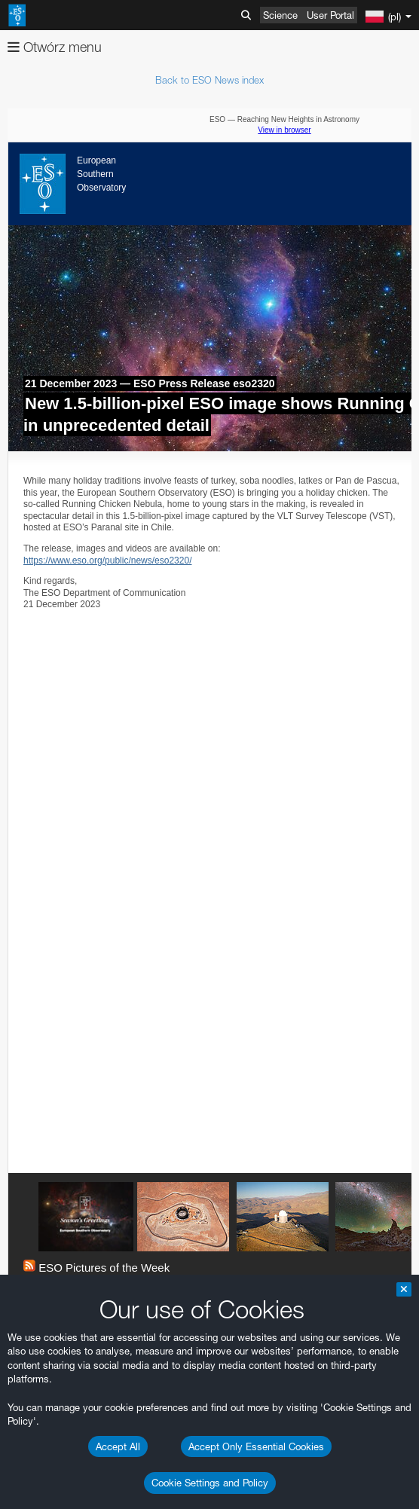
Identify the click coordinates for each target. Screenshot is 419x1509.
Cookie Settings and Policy (209, 1483)
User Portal (330, 15)
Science (280, 15)
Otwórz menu (55, 47)
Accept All (118, 1446)
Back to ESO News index (209, 80)
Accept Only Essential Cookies (256, 1446)
